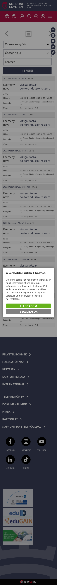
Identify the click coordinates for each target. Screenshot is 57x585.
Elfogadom (28, 306)
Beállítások (29, 311)
